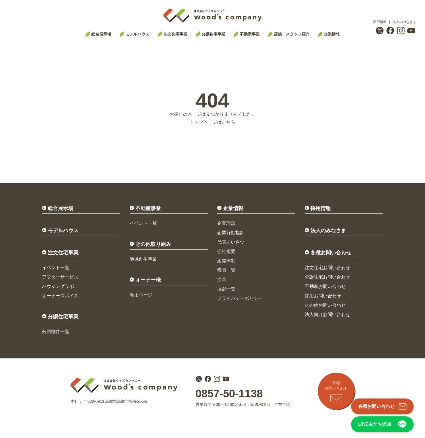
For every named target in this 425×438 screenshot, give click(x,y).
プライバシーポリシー (240, 298)
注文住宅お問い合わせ (327, 267)
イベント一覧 (55, 267)
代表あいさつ (230, 242)
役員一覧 (226, 270)
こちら (228, 122)
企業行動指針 (230, 232)
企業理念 (226, 223)
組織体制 (226, 260)
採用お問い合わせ (323, 295)
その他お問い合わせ (325, 305)
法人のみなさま (404, 22)
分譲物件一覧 (55, 331)
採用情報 (380, 22)
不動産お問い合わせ (325, 286)
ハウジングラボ (58, 286)
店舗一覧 (226, 289)
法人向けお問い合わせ (327, 314)
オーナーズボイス (60, 295)
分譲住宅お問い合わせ (327, 277)
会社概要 (226, 251)
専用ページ (141, 294)
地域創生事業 (143, 259)
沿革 (221, 279)
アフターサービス (60, 277)
